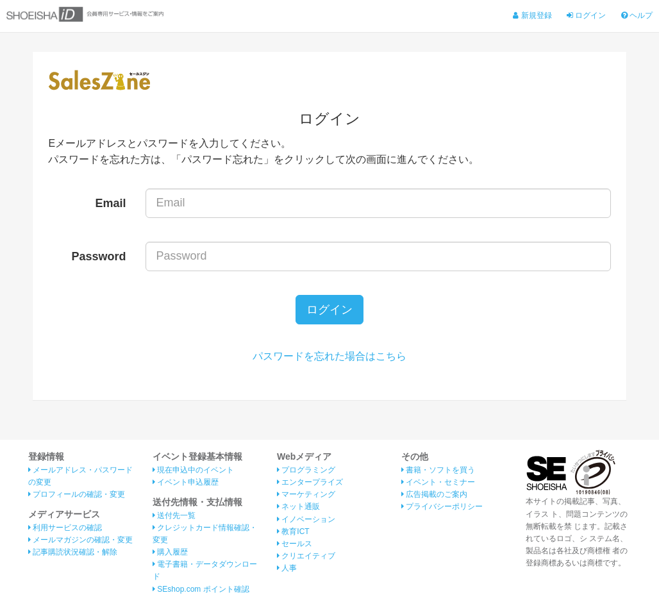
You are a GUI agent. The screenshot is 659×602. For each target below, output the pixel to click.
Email (111, 203)
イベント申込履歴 (186, 482)
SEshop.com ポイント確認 (201, 589)
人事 (287, 568)
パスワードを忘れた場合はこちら (329, 356)
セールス (294, 543)
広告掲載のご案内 (434, 494)
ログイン (586, 15)
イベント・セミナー (438, 482)
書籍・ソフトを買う (438, 469)
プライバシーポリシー (442, 506)
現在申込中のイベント (193, 469)
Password (99, 256)
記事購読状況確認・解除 (72, 552)
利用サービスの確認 (65, 527)
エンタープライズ (310, 482)
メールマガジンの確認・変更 (80, 539)
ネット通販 (298, 506)
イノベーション (306, 519)
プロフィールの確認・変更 (76, 494)
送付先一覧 (174, 515)
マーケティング (306, 494)
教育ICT (293, 531)
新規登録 (532, 15)
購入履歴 (170, 552)
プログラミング (306, 469)
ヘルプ (637, 15)
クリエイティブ (306, 555)
